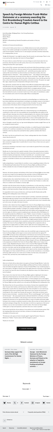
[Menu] (47, 4)
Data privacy (11, 428)
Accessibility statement (22, 428)
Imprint (4, 428)
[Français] (49, 2)
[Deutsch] (43, 2)
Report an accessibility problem (36, 428)
